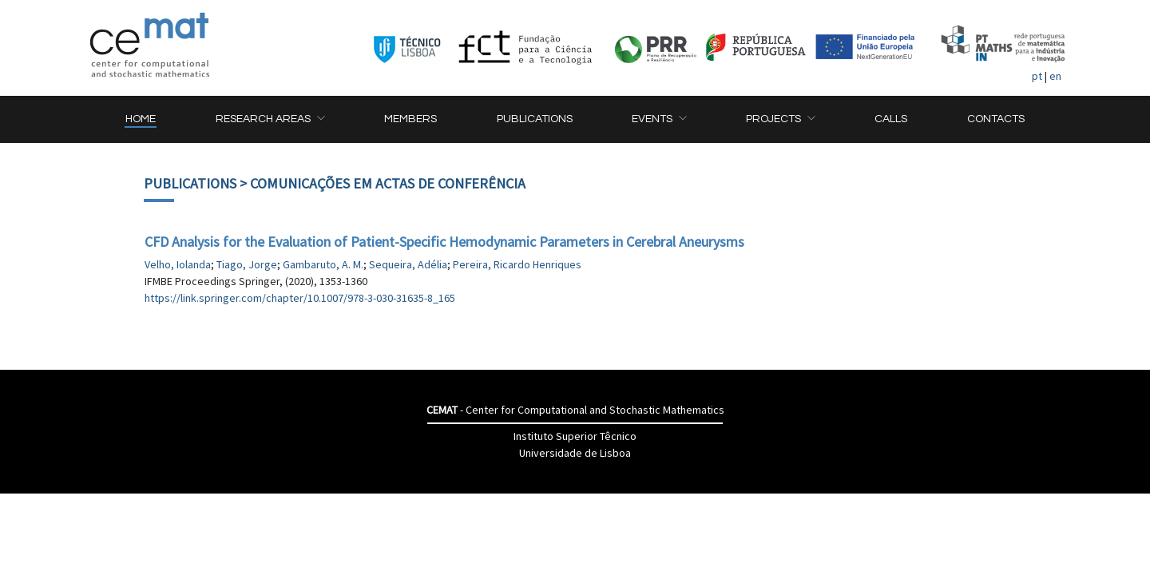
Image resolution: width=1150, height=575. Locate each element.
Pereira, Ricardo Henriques (517, 264)
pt (1037, 76)
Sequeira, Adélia (408, 264)
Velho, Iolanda (178, 264)
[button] (269, 119)
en (1055, 76)
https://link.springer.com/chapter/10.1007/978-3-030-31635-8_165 (300, 298)
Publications (190, 183)
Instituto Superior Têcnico (575, 436)
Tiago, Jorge (246, 264)
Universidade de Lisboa (575, 453)
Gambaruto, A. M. (323, 264)
